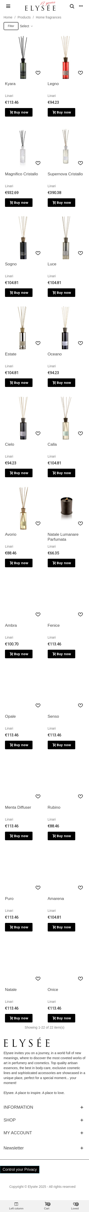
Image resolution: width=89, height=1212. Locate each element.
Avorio (10, 534)
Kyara (10, 84)
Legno (53, 84)
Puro (9, 898)
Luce (52, 264)
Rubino (54, 807)
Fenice (54, 625)
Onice (53, 989)
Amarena (56, 898)
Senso (53, 716)
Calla (52, 444)
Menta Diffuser (18, 807)
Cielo (9, 444)
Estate (10, 354)
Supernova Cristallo (65, 174)
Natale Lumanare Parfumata (63, 537)
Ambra (11, 625)
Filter (11, 26)
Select (26, 26)
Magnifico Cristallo (21, 174)
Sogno (11, 264)
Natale (11, 989)
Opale (10, 716)
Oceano (55, 354)
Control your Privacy (20, 1169)
